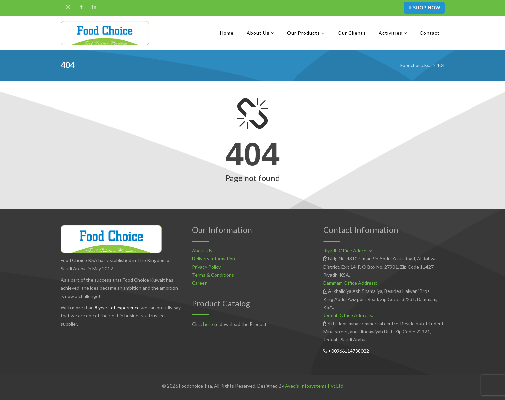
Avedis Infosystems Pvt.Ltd (314, 386)
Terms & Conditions (213, 275)
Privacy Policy (206, 267)
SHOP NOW (424, 7)
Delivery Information (213, 258)
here (208, 324)
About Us (202, 250)
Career (199, 283)
